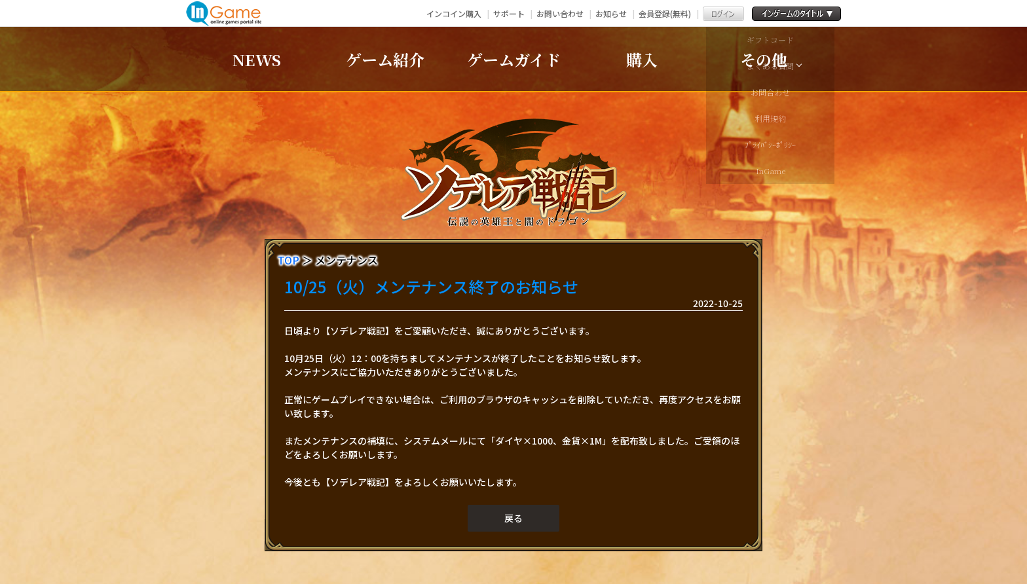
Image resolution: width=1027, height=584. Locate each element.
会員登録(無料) (665, 13)
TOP (288, 260)
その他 (763, 59)
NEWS (257, 59)
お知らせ (611, 13)
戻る (513, 517)
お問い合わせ (560, 13)
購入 (642, 59)
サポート (509, 13)
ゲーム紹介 (385, 59)
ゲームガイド (514, 59)
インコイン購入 (453, 13)
